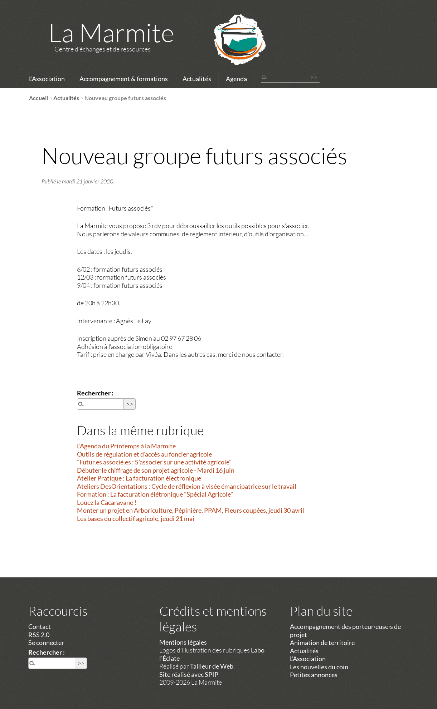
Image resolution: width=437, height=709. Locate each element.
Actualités (197, 79)
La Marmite (111, 32)
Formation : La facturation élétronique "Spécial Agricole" (155, 494)
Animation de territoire (322, 642)
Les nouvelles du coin (319, 667)
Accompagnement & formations (123, 79)
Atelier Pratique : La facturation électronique (139, 478)
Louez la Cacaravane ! (106, 502)
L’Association (47, 79)
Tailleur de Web (211, 666)
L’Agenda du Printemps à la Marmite (126, 446)
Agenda (236, 79)
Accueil (38, 97)
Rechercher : (95, 393)
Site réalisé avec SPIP (188, 674)
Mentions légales (183, 642)
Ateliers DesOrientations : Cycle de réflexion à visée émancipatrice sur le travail (186, 486)
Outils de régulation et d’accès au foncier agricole (144, 454)
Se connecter (46, 642)
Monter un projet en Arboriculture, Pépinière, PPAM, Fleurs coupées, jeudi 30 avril (190, 510)
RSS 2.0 (38, 635)
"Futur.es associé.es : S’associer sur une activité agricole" (154, 462)
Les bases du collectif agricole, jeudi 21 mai (135, 518)
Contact (39, 626)
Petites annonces (314, 675)
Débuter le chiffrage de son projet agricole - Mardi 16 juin (155, 470)
